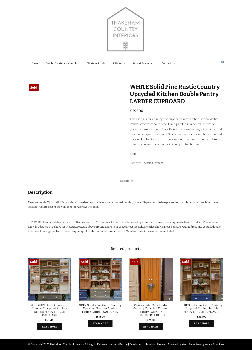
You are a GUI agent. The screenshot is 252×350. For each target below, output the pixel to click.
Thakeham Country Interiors (67, 344)
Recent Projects (142, 63)
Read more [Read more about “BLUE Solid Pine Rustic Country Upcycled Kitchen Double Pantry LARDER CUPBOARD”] (201, 323)
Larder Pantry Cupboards (61, 63)
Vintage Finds (96, 63)
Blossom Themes (156, 344)
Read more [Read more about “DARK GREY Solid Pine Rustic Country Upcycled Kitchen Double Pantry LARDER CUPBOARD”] (49, 326)
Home (35, 63)
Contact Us (168, 63)
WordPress (188, 344)
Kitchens (119, 63)
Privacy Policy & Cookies (210, 344)
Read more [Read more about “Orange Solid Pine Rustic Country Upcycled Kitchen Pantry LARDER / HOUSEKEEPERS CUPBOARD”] (151, 326)
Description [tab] (127, 180)
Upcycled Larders (152, 162)
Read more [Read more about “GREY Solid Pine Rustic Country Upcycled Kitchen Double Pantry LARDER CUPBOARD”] (100, 323)
